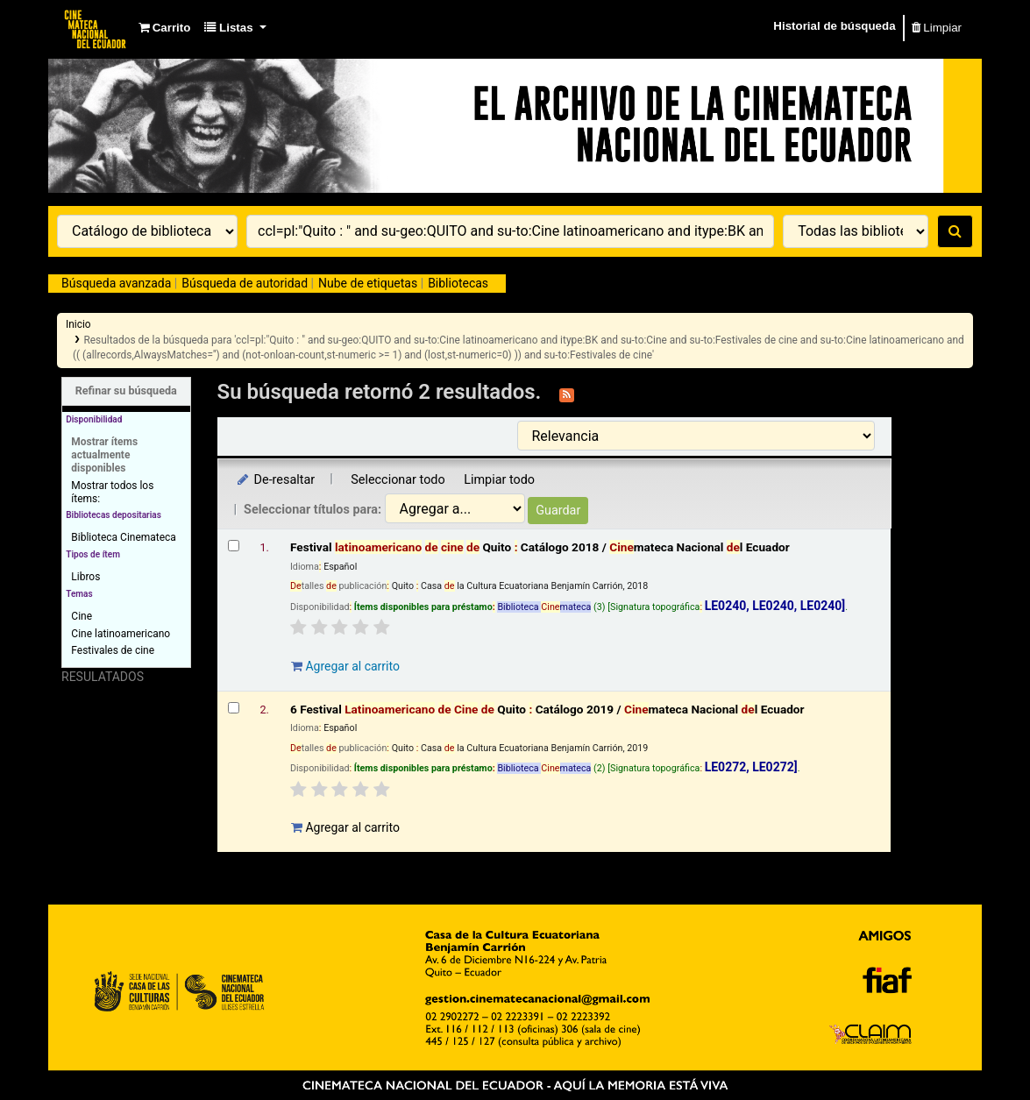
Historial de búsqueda (834, 25)
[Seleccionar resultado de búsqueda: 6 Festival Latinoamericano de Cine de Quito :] (233, 707)
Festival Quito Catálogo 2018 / (540, 547)
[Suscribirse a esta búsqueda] (566, 393)
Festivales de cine (112, 650)
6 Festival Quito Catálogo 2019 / (547, 709)
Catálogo (96, 28)
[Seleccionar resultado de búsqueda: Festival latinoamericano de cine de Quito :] (233, 545)
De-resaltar (275, 479)
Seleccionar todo (397, 479)
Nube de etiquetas (367, 283)
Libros (85, 577)
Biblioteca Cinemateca (123, 537)
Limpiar (937, 27)
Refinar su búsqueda (126, 390)
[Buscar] (955, 231)
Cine (81, 616)
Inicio (78, 324)
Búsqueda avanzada (116, 283)
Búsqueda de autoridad (244, 283)
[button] (164, 28)
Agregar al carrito (345, 666)
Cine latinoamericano (120, 634)
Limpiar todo (499, 479)
